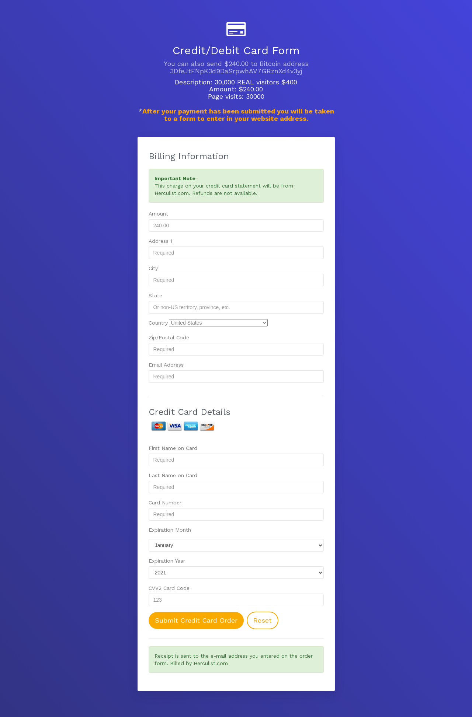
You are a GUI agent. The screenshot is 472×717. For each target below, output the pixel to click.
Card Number (165, 503)
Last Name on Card (173, 475)
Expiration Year (167, 561)
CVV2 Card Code (169, 588)
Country (158, 323)
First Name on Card (173, 448)
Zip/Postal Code (169, 337)
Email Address (166, 365)
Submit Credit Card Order (196, 620)
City (153, 268)
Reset (262, 620)
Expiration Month (170, 530)
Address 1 (160, 241)
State (155, 295)
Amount (158, 214)
